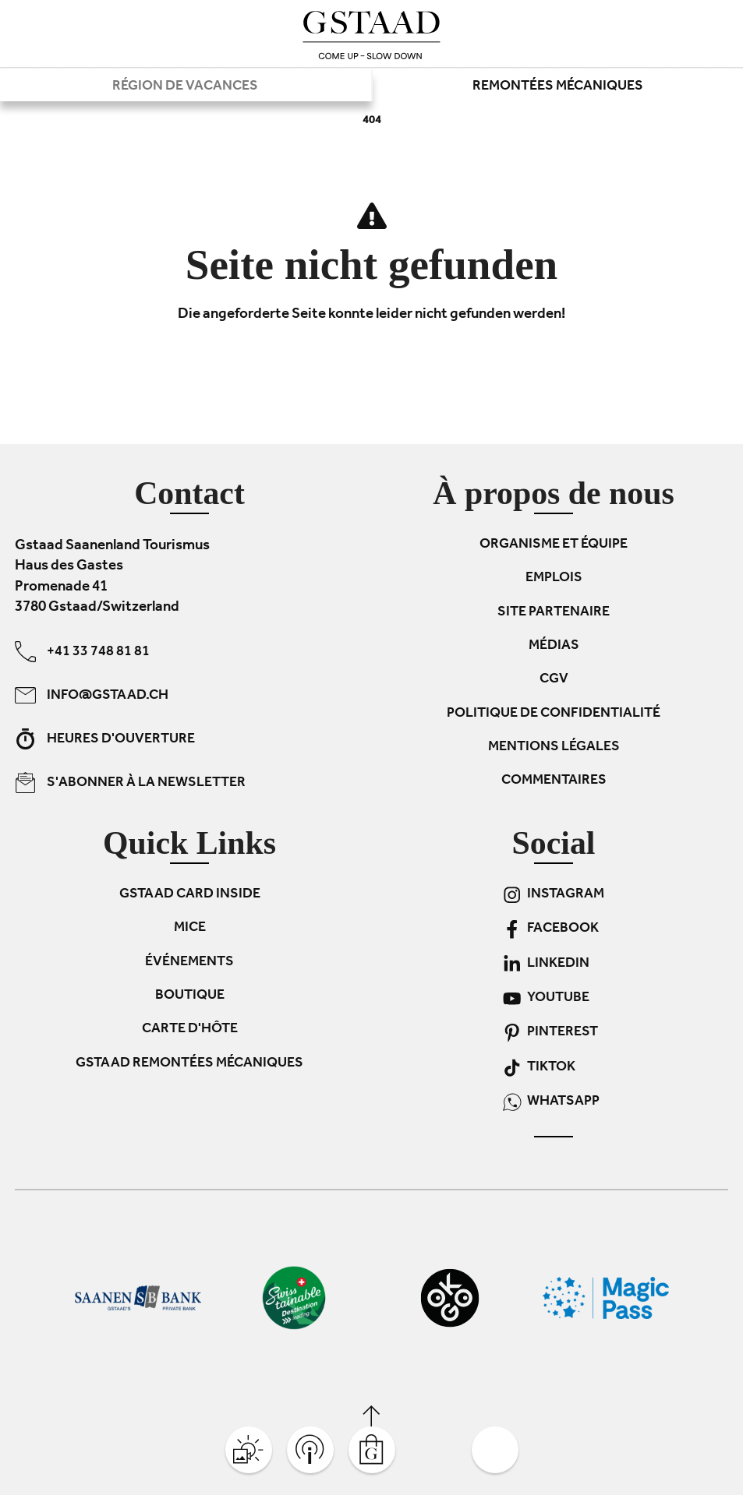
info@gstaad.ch (91, 695)
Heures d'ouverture (105, 738)
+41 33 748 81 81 (82, 651)
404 (372, 121)
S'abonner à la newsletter (130, 782)
